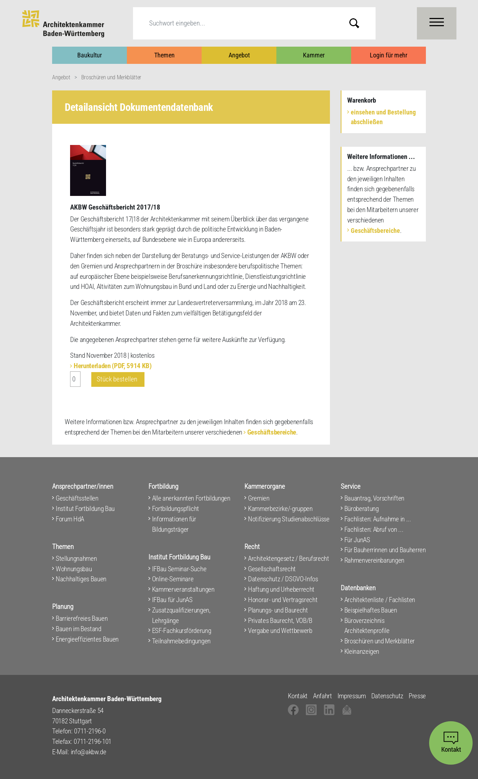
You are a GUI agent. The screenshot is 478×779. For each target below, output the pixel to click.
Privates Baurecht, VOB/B (280, 620)
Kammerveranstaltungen (183, 589)
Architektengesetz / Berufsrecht (288, 558)
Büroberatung (361, 509)
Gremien (259, 498)
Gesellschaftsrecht (272, 569)
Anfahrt (322, 696)
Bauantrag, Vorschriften (374, 498)
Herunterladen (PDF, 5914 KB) (113, 366)
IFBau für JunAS (172, 600)
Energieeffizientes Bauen (87, 639)
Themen (164, 55)
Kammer (314, 55)
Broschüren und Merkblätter (111, 77)
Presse (417, 696)
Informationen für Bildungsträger (174, 524)
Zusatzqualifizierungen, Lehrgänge (181, 615)
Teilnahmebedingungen (181, 641)
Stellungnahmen (76, 558)
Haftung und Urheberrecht (281, 589)
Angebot (239, 55)
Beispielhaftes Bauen (370, 610)
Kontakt (298, 696)
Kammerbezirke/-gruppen (280, 509)
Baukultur (89, 55)
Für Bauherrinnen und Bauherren (385, 550)
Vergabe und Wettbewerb (280, 631)
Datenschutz (387, 696)
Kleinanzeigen (362, 651)
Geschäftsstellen (77, 498)
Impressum (351, 696)
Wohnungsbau (74, 569)
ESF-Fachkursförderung (181, 631)
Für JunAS (357, 540)
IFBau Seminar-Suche (179, 569)
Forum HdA (70, 519)
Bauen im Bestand (78, 629)
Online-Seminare (173, 579)
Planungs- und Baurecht (278, 610)
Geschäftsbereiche (271, 432)
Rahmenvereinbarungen (374, 560)
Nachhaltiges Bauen (81, 579)
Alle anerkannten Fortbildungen (191, 498)
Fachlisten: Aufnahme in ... (377, 519)
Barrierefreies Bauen (81, 618)
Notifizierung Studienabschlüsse (289, 519)
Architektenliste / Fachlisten (379, 600)
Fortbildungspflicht (175, 509)
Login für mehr (388, 55)
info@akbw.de (88, 752)
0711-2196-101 (92, 741)
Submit (359, 23)
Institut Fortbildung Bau (85, 509)
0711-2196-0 (89, 731)
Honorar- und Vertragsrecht (282, 600)
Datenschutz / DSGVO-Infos (283, 579)
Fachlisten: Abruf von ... (374, 529)
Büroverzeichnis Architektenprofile (367, 625)
